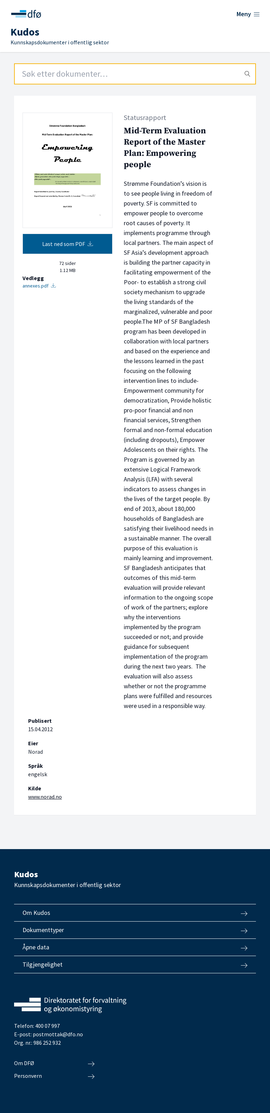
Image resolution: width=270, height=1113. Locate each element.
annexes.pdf (39, 286)
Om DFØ (54, 1063)
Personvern (54, 1076)
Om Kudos (135, 913)
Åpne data (135, 947)
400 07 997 (47, 1025)
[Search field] (135, 73)
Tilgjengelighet (135, 964)
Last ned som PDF (67, 243)
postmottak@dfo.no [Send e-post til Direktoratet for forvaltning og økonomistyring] (58, 1034)
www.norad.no (45, 796)
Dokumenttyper (135, 930)
